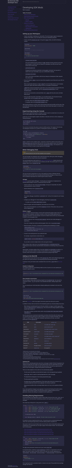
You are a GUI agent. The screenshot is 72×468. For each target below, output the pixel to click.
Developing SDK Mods (12, 7)
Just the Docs (14, 465)
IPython (24, 212)
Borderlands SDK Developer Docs (13, 1)
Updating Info (28, 28)
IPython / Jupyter (29, 21)
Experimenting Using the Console (31, 16)
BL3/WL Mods (11, 14)
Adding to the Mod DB (28, 23)
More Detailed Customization (31, 26)
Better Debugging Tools (29, 18)
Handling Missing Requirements (31, 30)
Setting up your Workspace (29, 14)
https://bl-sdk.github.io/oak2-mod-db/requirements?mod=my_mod (38, 431)
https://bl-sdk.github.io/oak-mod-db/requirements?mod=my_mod (38, 429)
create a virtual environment (47, 160)
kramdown (29, 301)
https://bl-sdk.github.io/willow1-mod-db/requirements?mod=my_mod (38, 432)
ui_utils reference (11, 8)
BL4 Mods (10, 16)
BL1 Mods (10, 10)
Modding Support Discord (13, 17)
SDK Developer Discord (12, 19)
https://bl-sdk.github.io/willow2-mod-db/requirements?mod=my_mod (38, 434)
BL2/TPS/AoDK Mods (12, 12)
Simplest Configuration (30, 25)
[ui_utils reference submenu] (20, 9)
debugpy (27, 19)
